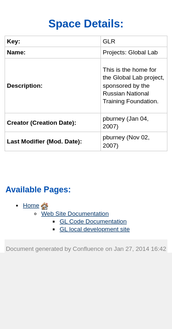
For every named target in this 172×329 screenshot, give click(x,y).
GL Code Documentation (93, 221)
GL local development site (95, 229)
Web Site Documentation (75, 213)
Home (31, 205)
